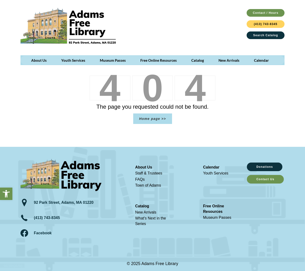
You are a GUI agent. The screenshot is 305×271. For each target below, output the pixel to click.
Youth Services (215, 173)
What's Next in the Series (150, 220)
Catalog (142, 206)
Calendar (211, 167)
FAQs (140, 179)
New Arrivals (145, 212)
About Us (143, 167)
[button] (6, 194)
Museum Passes (217, 217)
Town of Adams (148, 185)
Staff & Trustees (148, 173)
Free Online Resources (213, 208)
